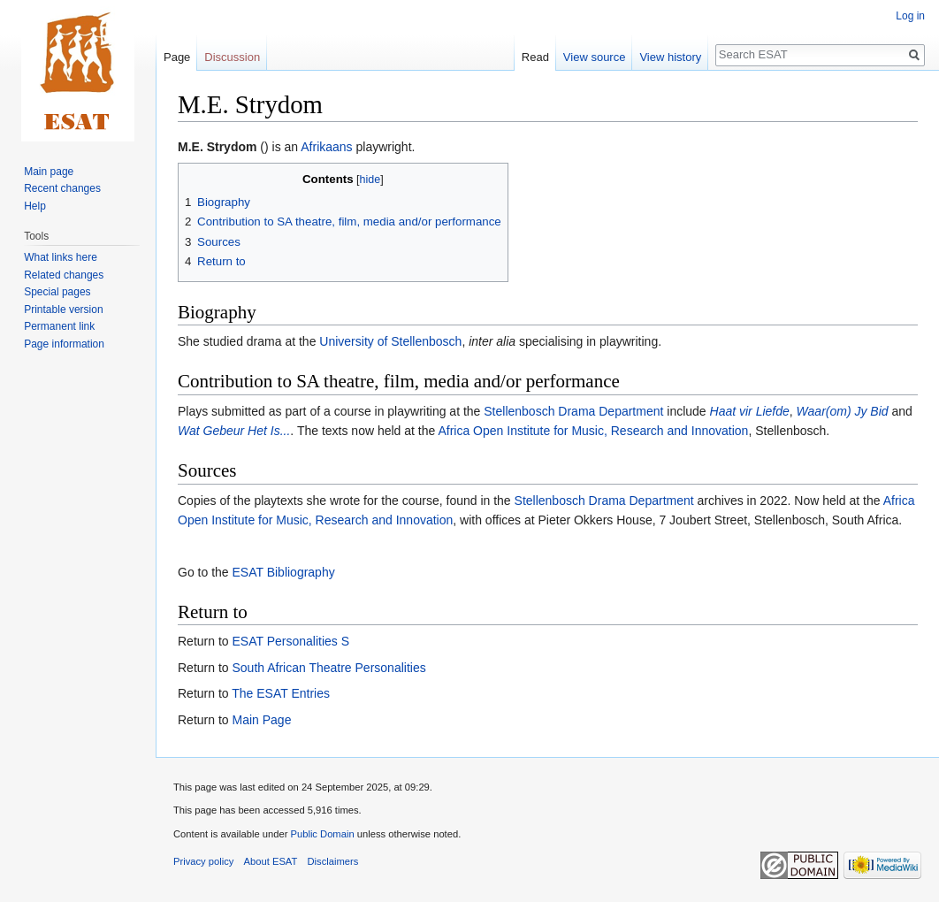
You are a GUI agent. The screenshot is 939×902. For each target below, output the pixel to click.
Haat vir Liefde (750, 411)
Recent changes (62, 188)
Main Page (261, 720)
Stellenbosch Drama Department (573, 411)
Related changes (63, 275)
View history (670, 57)
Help (35, 206)
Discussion (232, 57)
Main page (48, 171)
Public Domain (322, 834)
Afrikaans (326, 147)
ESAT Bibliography (283, 572)
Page (177, 57)
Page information (64, 344)
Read (535, 57)
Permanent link (59, 326)
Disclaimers (333, 861)
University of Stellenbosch (390, 341)
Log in (910, 16)
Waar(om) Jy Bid (843, 411)
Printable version (63, 309)
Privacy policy (203, 861)
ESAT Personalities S (290, 641)
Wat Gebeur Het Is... (234, 431)
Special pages (57, 292)
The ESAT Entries (281, 693)
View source (594, 57)
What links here (60, 257)
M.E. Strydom (217, 147)
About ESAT (271, 861)
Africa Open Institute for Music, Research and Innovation (593, 431)
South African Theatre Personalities (328, 668)
